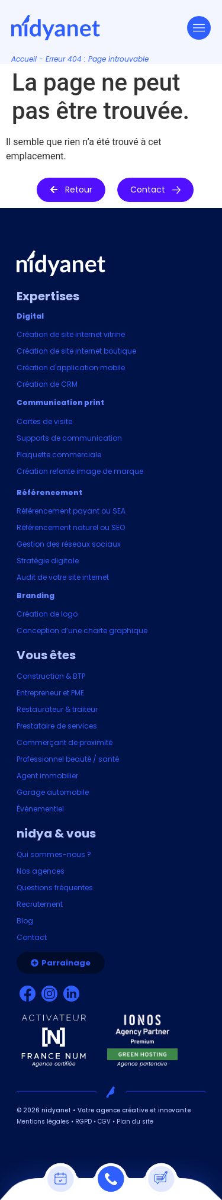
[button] (71, 190)
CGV (104, 1121)
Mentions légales (43, 1121)
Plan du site (135, 1121)
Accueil (24, 59)
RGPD (83, 1121)
